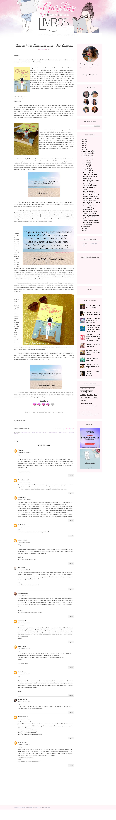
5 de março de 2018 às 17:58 (24, 659)
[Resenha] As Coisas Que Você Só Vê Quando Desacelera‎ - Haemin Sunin (93, 328)
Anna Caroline (22, 508)
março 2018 (86, 169)
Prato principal (63, 442)
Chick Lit (91, 388)
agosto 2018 (86, 159)
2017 (83, 228)
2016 (83, 230)
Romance (16, 444)
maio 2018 (86, 165)
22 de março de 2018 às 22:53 (24, 755)
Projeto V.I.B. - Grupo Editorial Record (89, 208)
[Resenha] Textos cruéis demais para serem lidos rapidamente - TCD (93, 337)
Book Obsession (22, 657)
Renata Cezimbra (23, 727)
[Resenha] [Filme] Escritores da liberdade (93, 373)
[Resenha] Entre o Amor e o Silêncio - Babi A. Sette (91, 199)
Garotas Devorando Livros (23, 817)
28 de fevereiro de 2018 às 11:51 (24, 492)
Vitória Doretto (22, 631)
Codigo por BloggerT (46, 817)
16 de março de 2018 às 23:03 (24, 729)
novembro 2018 (87, 153)
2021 (83, 143)
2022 (83, 141)
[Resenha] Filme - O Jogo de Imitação (93, 307)
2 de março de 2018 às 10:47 (24, 580)
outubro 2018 (87, 155)
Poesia (95, 397)
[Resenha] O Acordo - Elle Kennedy (93, 345)
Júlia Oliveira (21, 578)
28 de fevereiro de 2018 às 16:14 (24, 510)
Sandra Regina (22, 535)
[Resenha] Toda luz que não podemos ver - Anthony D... (91, 195)
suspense (95, 414)
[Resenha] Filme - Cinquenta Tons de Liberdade (91, 203)
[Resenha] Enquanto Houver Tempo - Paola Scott (91, 216)
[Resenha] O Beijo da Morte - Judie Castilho (91, 181)
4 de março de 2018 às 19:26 (24, 633)
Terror (82, 409)
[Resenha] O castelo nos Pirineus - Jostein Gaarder (90, 219)
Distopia (82, 394)
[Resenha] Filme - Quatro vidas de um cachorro (93, 366)
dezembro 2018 (87, 151)
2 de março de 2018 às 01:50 (24, 552)
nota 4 (45, 442)
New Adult (39, 442)
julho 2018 (86, 161)
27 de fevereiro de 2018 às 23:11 (24, 463)
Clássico (83, 391)
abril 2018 (85, 167)
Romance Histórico (86, 403)
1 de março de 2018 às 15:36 (23, 537)
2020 (83, 145)
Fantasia (89, 394)
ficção (88, 412)
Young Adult (90, 409)
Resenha (71, 442)
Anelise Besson (22, 682)
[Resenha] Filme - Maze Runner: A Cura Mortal (90, 212)
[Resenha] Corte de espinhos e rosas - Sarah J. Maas (93, 320)
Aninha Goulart (22, 550)
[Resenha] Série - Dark (89, 206)
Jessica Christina (22, 710)
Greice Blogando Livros (24, 490)
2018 (83, 149)
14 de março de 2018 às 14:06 (24, 712)
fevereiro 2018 (87, 171)
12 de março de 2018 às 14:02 (24, 684)
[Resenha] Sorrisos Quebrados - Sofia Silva (90, 192)
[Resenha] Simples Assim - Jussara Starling (91, 223)
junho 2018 (86, 163)
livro (33, 442)
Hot (95, 394)
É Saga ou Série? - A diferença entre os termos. (93, 352)
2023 (83, 139)
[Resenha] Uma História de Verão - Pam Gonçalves (91, 173)
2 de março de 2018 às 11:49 (23, 605)
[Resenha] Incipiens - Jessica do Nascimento (90, 184)
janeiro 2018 (86, 226)
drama (82, 412)
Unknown (20, 461)
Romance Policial (85, 406)
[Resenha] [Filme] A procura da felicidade (93, 313)
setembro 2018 (87, 157)
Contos (90, 391)
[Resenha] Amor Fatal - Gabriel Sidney (90, 177)
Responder (71, 486)
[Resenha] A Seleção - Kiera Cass (93, 359)
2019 (83, 147)
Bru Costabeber (22, 753)
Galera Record (26, 442)
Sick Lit (95, 406)
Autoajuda (83, 388)
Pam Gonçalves (53, 442)
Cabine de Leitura (23, 603)
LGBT (81, 397)
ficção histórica (85, 414)
